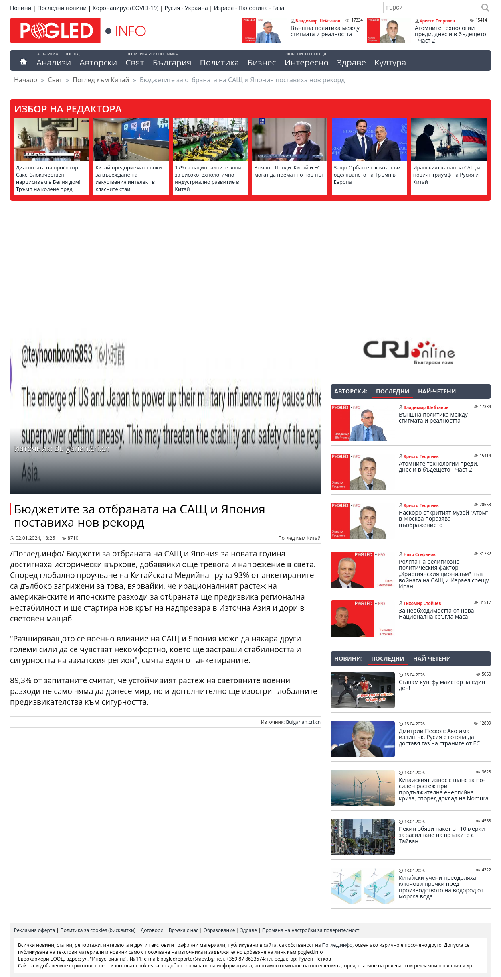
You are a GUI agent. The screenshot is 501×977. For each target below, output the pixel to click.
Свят (134, 62)
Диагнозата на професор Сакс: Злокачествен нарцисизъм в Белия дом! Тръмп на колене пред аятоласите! (48, 182)
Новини (20, 8)
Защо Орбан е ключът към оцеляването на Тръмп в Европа (367, 174)
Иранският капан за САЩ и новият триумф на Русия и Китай (447, 174)
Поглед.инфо (337, 945)
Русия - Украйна (186, 8)
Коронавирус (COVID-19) (125, 8)
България (172, 62)
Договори (152, 930)
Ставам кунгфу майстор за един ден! (442, 685)
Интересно (306, 62)
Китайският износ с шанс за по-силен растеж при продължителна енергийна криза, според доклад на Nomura (444, 789)
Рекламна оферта (34, 930)
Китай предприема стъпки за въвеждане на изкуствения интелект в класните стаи (128, 178)
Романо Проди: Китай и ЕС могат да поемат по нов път (289, 171)
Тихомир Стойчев (422, 603)
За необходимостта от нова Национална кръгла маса (436, 613)
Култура (390, 62)
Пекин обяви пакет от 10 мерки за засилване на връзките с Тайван (442, 835)
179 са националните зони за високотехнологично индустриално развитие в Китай (208, 178)
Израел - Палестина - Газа (249, 8)
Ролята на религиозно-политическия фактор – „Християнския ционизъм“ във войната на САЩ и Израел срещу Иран (444, 574)
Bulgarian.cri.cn (303, 722)
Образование (219, 930)
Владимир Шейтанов (317, 21)
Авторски (98, 62)
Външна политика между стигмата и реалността (325, 31)
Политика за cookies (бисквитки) (97, 930)
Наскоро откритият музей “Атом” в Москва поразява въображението (443, 518)
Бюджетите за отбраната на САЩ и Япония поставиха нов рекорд (139, 515)
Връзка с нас (183, 930)
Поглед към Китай (101, 79)
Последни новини (62, 8)
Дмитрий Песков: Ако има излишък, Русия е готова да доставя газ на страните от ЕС (439, 737)
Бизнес (262, 62)
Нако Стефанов (420, 554)
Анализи (53, 62)
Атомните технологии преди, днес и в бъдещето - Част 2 (450, 34)
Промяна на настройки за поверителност (311, 930)
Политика (219, 62)
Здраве (351, 62)
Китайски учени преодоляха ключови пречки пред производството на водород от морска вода (441, 887)
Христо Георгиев (437, 21)
